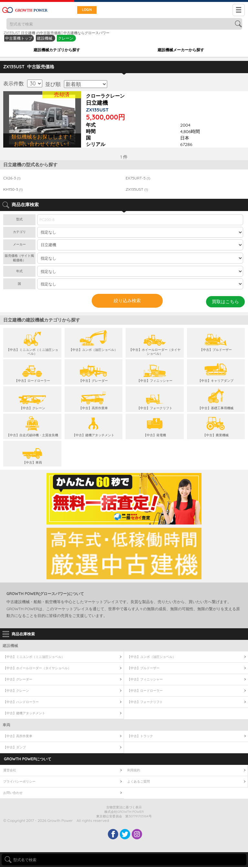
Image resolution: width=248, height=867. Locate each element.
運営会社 (9, 770)
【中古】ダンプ (14, 747)
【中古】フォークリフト (145, 702)
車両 (6, 724)
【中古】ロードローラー (145, 691)
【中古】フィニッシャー (145, 679)
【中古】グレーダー (17, 679)
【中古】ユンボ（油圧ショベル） (151, 657)
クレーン (65, 38)
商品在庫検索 (23, 633)
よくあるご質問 (138, 781)
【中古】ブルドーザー (143, 668)
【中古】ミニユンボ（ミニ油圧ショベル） (34, 657)
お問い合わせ (13, 793)
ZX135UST (137, 189)
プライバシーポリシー (19, 781)
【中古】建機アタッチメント (24, 713)
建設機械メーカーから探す (181, 49)
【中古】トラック (140, 736)
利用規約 (133, 770)
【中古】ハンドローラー (21, 702)
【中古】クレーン (16, 691)
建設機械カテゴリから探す (57, 49)
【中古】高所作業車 (17, 736)
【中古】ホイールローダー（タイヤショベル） (37, 668)
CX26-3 (12, 178)
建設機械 (45, 38)
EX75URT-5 (138, 178)
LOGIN (87, 10)
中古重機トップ (18, 38)
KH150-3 (13, 189)
